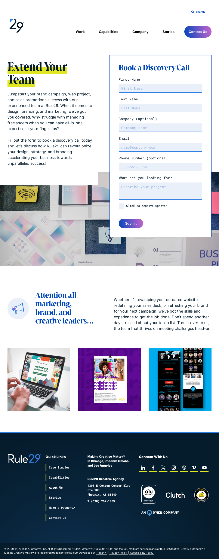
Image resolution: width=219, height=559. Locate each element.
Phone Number (143, 158)
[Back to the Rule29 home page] (16, 25)
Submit (131, 223)
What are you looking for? (145, 177)
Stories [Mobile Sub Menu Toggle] (169, 32)
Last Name (128, 99)
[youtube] (204, 468)
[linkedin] (143, 468)
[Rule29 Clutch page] (175, 495)
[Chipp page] (201, 495)
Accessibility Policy (141, 552)
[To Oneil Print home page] (160, 513)
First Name (129, 79)
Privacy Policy (118, 552)
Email (124, 138)
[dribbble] (184, 468)
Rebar (100, 552)
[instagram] (174, 468)
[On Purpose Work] (149, 494)
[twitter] (163, 468)
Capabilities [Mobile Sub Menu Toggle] (108, 32)
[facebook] (153, 468)
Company (138, 118)
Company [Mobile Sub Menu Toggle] (140, 32)
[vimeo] (194, 468)
